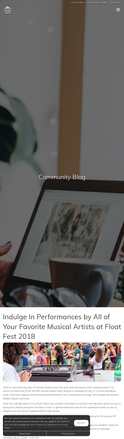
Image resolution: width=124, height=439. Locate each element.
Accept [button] (81, 423)
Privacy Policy (68, 433)
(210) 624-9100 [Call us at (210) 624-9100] (77, 2)
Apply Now (116, 2)
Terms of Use (24, 433)
